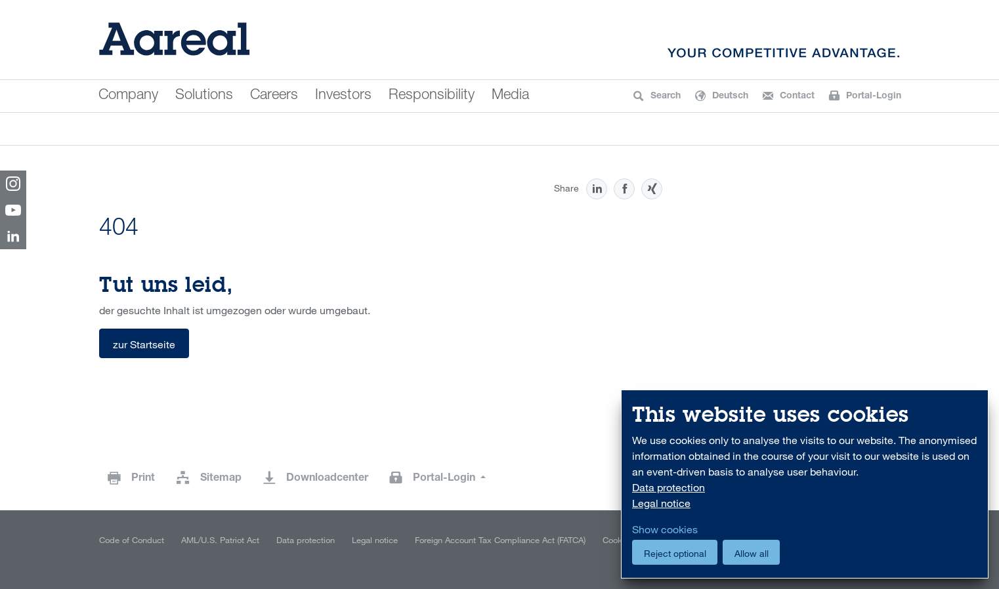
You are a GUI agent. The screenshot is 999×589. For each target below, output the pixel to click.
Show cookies (665, 529)
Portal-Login (445, 479)
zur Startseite (144, 344)
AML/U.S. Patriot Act (220, 540)
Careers (274, 96)
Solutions (204, 96)
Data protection (305, 540)
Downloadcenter (327, 479)
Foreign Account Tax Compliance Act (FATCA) (500, 540)
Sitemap (221, 479)
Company (128, 96)
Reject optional (675, 553)
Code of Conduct (131, 540)
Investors (343, 96)
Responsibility (432, 96)
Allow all (751, 553)
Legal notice (375, 540)
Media (510, 96)
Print (143, 479)
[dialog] (804, 484)
